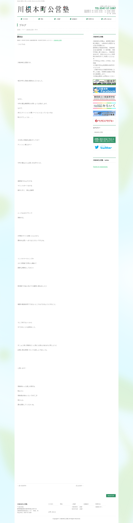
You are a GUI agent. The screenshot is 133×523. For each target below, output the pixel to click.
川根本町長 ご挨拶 (77, 506)
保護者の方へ (98, 506)
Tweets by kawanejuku (100, 167)
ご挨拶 (74, 504)
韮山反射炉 (80, 485)
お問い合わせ (52, 512)
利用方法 (97, 504)
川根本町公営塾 (58, 40)
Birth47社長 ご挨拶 (77, 509)
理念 (61, 504)
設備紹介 (86, 504)
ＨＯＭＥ (50, 504)
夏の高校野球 (21, 485)
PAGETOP (111, 495)
